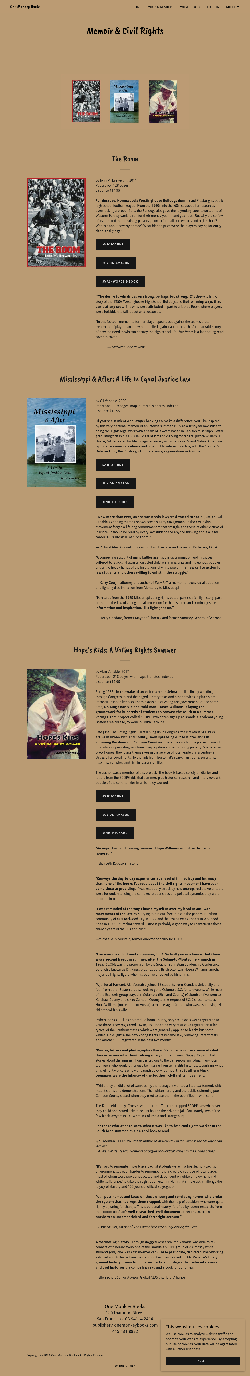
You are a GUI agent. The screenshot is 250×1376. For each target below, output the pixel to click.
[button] (233, 6)
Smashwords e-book (120, 281)
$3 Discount (113, 244)
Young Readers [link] (161, 7)
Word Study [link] (190, 7)
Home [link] (137, 7)
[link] (25, 7)
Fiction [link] (213, 7)
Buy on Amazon (116, 263)
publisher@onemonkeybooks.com (125, 1325)
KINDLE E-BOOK (115, 502)
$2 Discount (113, 465)
